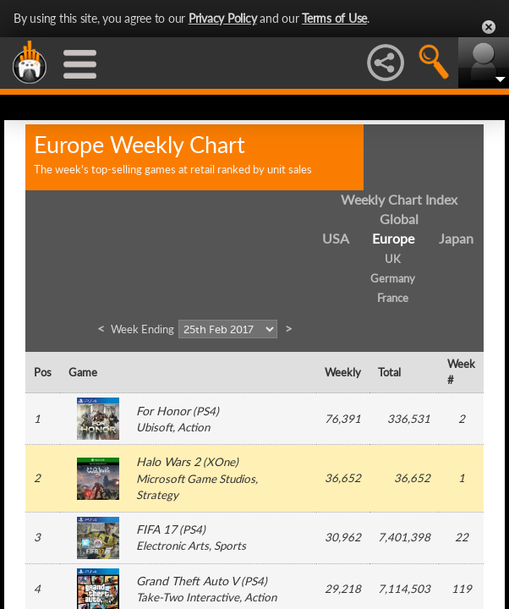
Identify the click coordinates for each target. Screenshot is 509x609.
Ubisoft (154, 427)
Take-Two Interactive (187, 597)
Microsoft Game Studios (195, 479)
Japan (456, 238)
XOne (220, 462)
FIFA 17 (156, 529)
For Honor (163, 410)
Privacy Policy (223, 18)
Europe (393, 238)
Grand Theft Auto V (187, 580)
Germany (392, 278)
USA (335, 238)
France (392, 297)
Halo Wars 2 (168, 461)
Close (488, 27)
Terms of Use (334, 18)
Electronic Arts (172, 545)
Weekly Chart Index (399, 199)
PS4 (206, 411)
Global (399, 219)
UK (393, 259)
